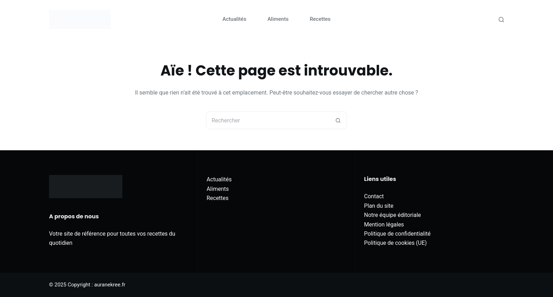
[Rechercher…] (267, 120)
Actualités (235, 19)
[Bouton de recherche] (338, 120)
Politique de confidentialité (397, 233)
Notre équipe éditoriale (392, 215)
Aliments (277, 19)
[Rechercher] (501, 19)
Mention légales (384, 224)
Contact (374, 196)
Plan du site (378, 205)
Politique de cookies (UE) (395, 243)
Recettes (320, 19)
